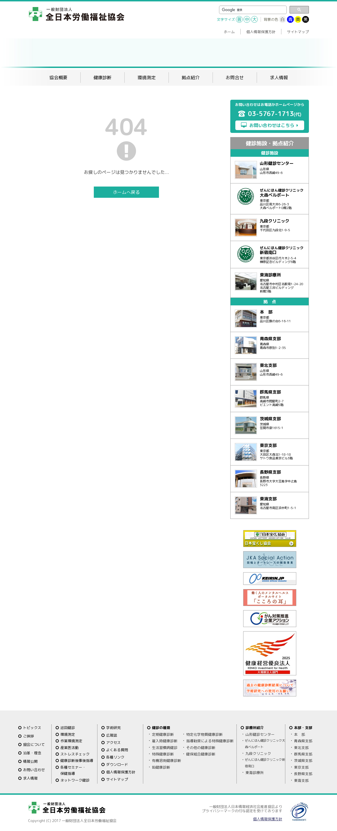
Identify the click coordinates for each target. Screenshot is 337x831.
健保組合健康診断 (200, 754)
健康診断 (102, 77)
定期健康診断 (163, 734)
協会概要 (58, 77)
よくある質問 (117, 749)
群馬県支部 (303, 754)
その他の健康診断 (200, 747)
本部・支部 (303, 727)
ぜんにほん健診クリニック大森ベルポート (265, 743)
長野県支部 (303, 773)
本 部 (299, 734)
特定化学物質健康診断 (204, 734)
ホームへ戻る (126, 192)
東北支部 (301, 747)
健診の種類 (161, 727)
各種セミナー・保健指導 (73, 770)
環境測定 (147, 77)
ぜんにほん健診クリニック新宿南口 (265, 762)
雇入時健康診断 (164, 740)
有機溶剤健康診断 (166, 760)
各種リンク (115, 757)
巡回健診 (67, 727)
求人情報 (279, 77)
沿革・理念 (32, 752)
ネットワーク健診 (75, 780)
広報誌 (111, 735)
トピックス (32, 727)
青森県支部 (303, 740)
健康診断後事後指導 (76, 760)
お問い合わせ (34, 769)
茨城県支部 (303, 760)
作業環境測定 (71, 740)
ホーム (229, 31)
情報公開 (30, 761)
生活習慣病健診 (164, 747)
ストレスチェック (75, 754)
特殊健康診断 (163, 754)
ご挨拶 (28, 736)
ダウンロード (117, 764)
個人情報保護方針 (260, 31)
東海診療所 (254, 772)
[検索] (252, 10)
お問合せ (235, 77)
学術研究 (113, 727)
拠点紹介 (191, 77)
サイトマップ (298, 31)
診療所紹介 (254, 727)
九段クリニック (258, 753)
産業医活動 (69, 747)
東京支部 (301, 767)
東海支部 (301, 780)
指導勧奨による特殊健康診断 (210, 740)
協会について (34, 744)
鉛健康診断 (161, 767)
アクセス (113, 742)
